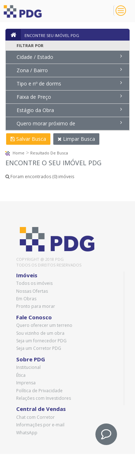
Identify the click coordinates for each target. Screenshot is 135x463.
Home (14, 153)
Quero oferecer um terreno (44, 325)
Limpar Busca (76, 138)
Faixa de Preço (69, 96)
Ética (21, 375)
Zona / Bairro (69, 70)
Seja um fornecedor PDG (41, 341)
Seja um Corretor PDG (38, 348)
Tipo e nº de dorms (69, 83)
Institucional (28, 367)
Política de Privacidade (39, 391)
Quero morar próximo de (69, 123)
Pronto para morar (35, 306)
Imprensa (26, 383)
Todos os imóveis (34, 283)
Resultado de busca (49, 153)
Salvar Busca (28, 138)
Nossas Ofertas (32, 291)
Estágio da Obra (69, 110)
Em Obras (26, 299)
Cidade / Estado (69, 57)
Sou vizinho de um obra (40, 333)
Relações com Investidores (43, 398)
